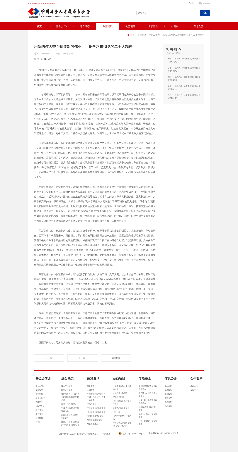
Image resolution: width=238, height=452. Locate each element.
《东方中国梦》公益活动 (122, 417)
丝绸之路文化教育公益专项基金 (148, 401)
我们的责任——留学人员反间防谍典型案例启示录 (70, 397)
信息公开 (199, 26)
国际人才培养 (66, 390)
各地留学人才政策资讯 (96, 412)
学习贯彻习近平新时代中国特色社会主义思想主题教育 (96, 397)
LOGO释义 (40, 406)
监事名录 (39, 414)
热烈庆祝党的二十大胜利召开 (176, 35)
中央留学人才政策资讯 (96, 408)
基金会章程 (40, 398)
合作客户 (196, 378)
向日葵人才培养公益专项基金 (148, 394)
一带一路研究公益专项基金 (148, 422)
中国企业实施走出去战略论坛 (122, 387)
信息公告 (168, 406)
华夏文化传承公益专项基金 (148, 415)
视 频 (38, 422)
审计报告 (168, 394)
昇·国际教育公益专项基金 (147, 408)
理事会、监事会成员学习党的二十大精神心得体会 (70, 425)
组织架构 (39, 394)
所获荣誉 (168, 402)
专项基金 (153, 26)
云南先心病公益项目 (121, 408)
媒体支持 (194, 390)
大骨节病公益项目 (120, 393)
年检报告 (168, 390)
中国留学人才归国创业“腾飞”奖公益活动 (122, 424)
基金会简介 (62, 26)
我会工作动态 (66, 386)
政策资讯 (107, 26)
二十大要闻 (198, 35)
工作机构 (39, 418)
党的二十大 (154, 35)
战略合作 (194, 386)
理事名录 (39, 410)
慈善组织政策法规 (94, 420)
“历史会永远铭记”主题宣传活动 (70, 409)
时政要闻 (90, 386)
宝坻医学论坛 (118, 397)
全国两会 (90, 390)
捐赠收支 (168, 398)
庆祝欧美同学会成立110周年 (69, 416)
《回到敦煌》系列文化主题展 (122, 402)
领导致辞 (39, 390)
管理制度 (39, 402)
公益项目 (130, 26)
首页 (39, 26)
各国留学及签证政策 (95, 416)
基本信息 (168, 386)
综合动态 (85, 26)
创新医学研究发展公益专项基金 (148, 387)
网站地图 (106, 434)
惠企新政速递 (92, 424)
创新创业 (176, 26)
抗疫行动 (116, 412)
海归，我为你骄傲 (68, 404)
